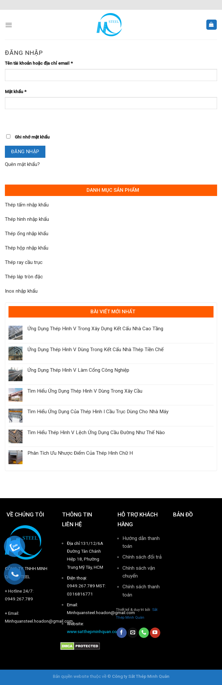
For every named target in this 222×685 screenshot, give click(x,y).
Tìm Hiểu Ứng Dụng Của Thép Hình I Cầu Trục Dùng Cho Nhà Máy (97, 412)
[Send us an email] (133, 633)
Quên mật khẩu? (22, 164)
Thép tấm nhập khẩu (27, 205)
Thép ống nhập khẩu (26, 233)
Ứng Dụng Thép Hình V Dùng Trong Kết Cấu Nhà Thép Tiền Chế (95, 349)
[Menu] (8, 25)
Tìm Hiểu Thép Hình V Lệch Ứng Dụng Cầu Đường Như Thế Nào (96, 432)
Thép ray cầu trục (23, 262)
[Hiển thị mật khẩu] (11, 120)
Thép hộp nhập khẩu (26, 248)
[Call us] (144, 633)
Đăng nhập (25, 152)
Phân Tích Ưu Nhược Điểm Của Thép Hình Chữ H (80, 453)
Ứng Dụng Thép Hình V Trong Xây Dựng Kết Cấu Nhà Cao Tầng (95, 329)
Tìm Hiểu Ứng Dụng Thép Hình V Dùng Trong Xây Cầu (84, 391)
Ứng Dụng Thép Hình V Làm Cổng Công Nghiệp (78, 370)
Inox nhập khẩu (21, 291)
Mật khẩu (15, 91)
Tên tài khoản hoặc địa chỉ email (39, 63)
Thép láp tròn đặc (24, 277)
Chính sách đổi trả (142, 557)
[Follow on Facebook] (122, 633)
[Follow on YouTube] (155, 633)
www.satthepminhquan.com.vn (96, 631)
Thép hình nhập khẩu (27, 219)
